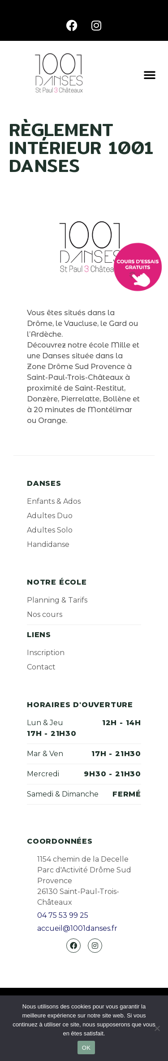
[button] (149, 74)
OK (86, 1047)
